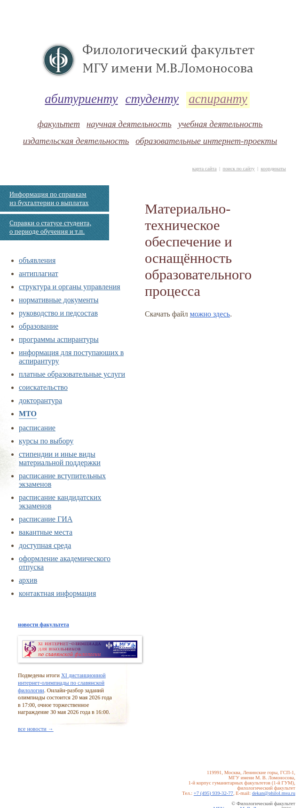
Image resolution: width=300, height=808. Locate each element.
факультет (58, 124)
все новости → (36, 729)
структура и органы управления (69, 287)
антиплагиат (38, 273)
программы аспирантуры (59, 339)
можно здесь (210, 314)
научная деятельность (129, 124)
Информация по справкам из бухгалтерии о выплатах (48, 198)
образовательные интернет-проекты (206, 141)
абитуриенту (81, 99)
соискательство (43, 387)
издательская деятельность (76, 141)
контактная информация (57, 593)
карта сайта (204, 168)
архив (28, 580)
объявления (37, 260)
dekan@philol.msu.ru (273, 793)
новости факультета (43, 624)
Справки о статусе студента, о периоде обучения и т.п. (50, 227)
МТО (28, 414)
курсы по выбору (46, 441)
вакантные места (45, 532)
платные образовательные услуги (72, 374)
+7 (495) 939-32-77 (213, 793)
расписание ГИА (45, 519)
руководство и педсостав (58, 313)
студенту (152, 99)
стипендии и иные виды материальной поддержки (60, 458)
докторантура (40, 400)
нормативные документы (59, 300)
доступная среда (45, 545)
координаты (273, 168)
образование (38, 326)
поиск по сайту (238, 168)
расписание (37, 428)
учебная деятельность (220, 124)
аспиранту (218, 99)
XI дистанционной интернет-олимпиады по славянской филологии (62, 682)
